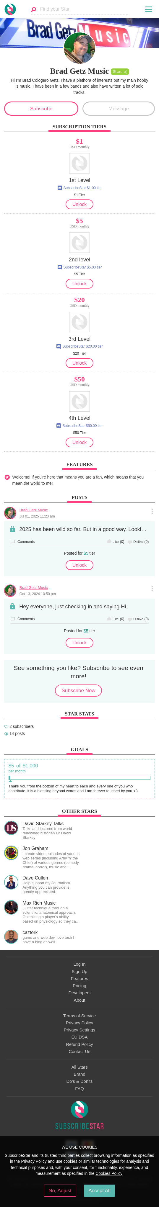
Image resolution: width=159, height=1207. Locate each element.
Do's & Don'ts (79, 1081)
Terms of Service (79, 1015)
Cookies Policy (108, 1173)
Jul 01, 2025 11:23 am (37, 516)
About (79, 1000)
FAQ (79, 1088)
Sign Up (79, 971)
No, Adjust (59, 1190)
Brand (79, 1074)
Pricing (79, 985)
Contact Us (79, 1051)
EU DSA (79, 1037)
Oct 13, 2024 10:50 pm (38, 594)
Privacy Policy (79, 1023)
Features (79, 978)
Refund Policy (79, 1044)
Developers (79, 992)
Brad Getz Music (34, 510)
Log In (79, 964)
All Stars (79, 1067)
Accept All (99, 1190)
